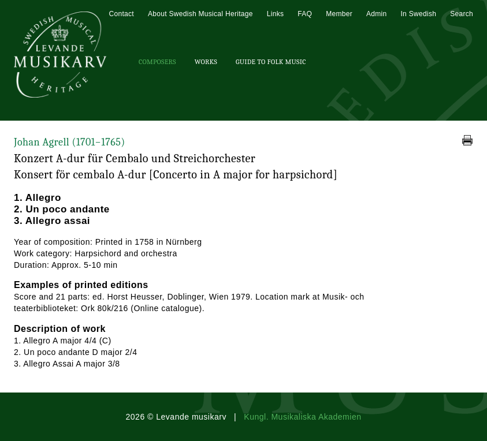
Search (461, 14)
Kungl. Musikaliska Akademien (302, 416)
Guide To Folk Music (271, 62)
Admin (376, 14)
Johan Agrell (69, 142)
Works (206, 62)
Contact (121, 14)
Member (339, 14)
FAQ (305, 14)
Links (275, 14)
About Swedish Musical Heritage (200, 14)
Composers (157, 62)
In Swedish (418, 14)
